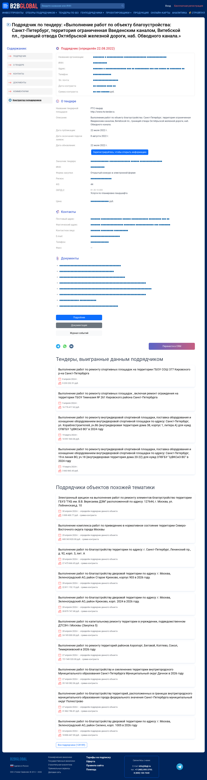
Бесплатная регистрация (188, 5)
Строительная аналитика (60, 765)
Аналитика (179, 12)
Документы (19, 82)
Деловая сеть (54, 772)
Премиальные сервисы (59, 768)
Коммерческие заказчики (60, 757)
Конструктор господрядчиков (27, 100)
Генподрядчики (91, 12)
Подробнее (79, 317)
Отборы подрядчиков (40, 12)
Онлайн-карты (160, 12)
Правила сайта (95, 765)
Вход (168, 5)
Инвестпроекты (13, 12)
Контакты (18, 74)
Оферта (90, 761)
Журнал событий (79, 333)
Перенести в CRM (172, 346)
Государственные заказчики (61, 761)
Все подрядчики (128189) (71, 745)
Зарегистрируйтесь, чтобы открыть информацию (119, 152)
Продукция (141, 12)
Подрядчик (19, 56)
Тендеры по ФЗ (68, 12)
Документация (79, 325)
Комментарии (21, 91)
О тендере (18, 65)
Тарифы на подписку (98, 757)
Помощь (91, 769)
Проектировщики (118, 12)
